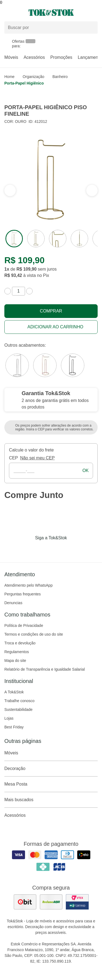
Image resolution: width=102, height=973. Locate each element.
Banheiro (60, 76)
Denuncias (13, 603)
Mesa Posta (51, 784)
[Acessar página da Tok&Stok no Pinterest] (58, 549)
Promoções (61, 57)
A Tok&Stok (14, 692)
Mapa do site (15, 660)
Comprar (51, 311)
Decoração (51, 768)
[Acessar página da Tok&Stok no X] (74, 549)
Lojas (8, 718)
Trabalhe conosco (19, 701)
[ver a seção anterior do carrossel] (92, 190)
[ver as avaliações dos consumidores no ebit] (25, 902)
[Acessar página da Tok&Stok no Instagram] (43, 549)
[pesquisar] (91, 27)
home (9, 76)
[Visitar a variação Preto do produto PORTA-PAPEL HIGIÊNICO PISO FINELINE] (72, 365)
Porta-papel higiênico (24, 83)
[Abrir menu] (17, 12)
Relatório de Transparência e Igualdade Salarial (44, 669)
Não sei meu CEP (37, 458)
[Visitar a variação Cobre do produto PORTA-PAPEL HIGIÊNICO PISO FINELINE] (45, 365)
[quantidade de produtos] (18, 291)
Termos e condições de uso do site (33, 634)
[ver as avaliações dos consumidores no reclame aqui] (51, 902)
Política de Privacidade (23, 625)
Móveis (11, 57)
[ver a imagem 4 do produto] (79, 238)
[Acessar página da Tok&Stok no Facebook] (28, 549)
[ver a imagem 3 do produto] (57, 238)
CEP (13, 458)
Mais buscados (51, 800)
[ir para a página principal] (51, 12)
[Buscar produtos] (51, 27)
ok (85, 470)
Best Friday (14, 727)
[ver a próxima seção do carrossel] (10, 190)
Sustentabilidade (18, 709)
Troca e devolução (20, 643)
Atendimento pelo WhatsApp (28, 585)
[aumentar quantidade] (29, 291)
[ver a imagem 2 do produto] (36, 238)
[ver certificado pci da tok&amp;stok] (77, 902)
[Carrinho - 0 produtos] (94, 12)
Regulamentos (16, 652)
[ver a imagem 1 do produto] (14, 238)
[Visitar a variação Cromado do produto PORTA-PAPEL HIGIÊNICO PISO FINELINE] (17, 365)
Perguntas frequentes (22, 594)
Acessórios (34, 57)
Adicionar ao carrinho (55, 327)
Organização (33, 76)
